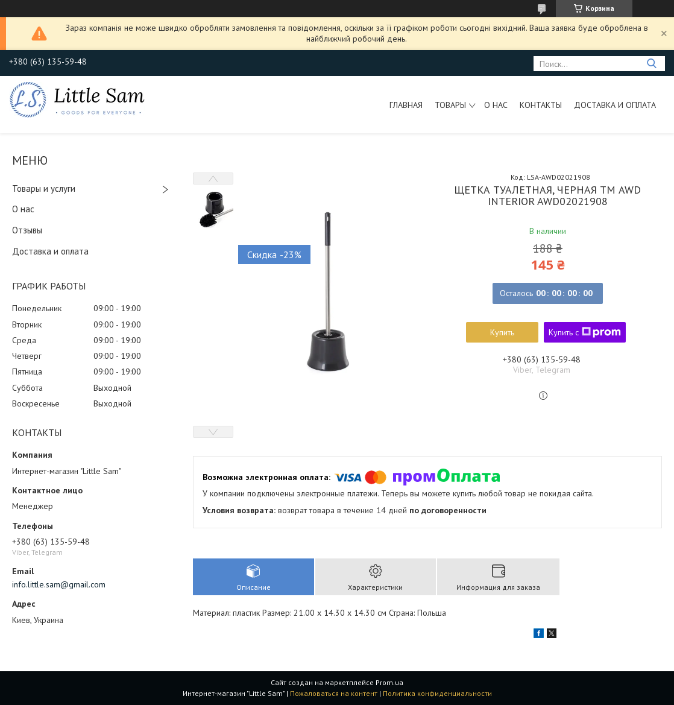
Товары (450, 105)
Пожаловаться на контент (333, 693)
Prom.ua (389, 682)
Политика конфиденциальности (437, 693)
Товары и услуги (43, 188)
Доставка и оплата (615, 105)
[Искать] (651, 63)
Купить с (585, 332)
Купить (502, 332)
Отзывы (27, 230)
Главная (406, 105)
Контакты (541, 105)
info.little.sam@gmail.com (59, 584)
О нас (496, 105)
